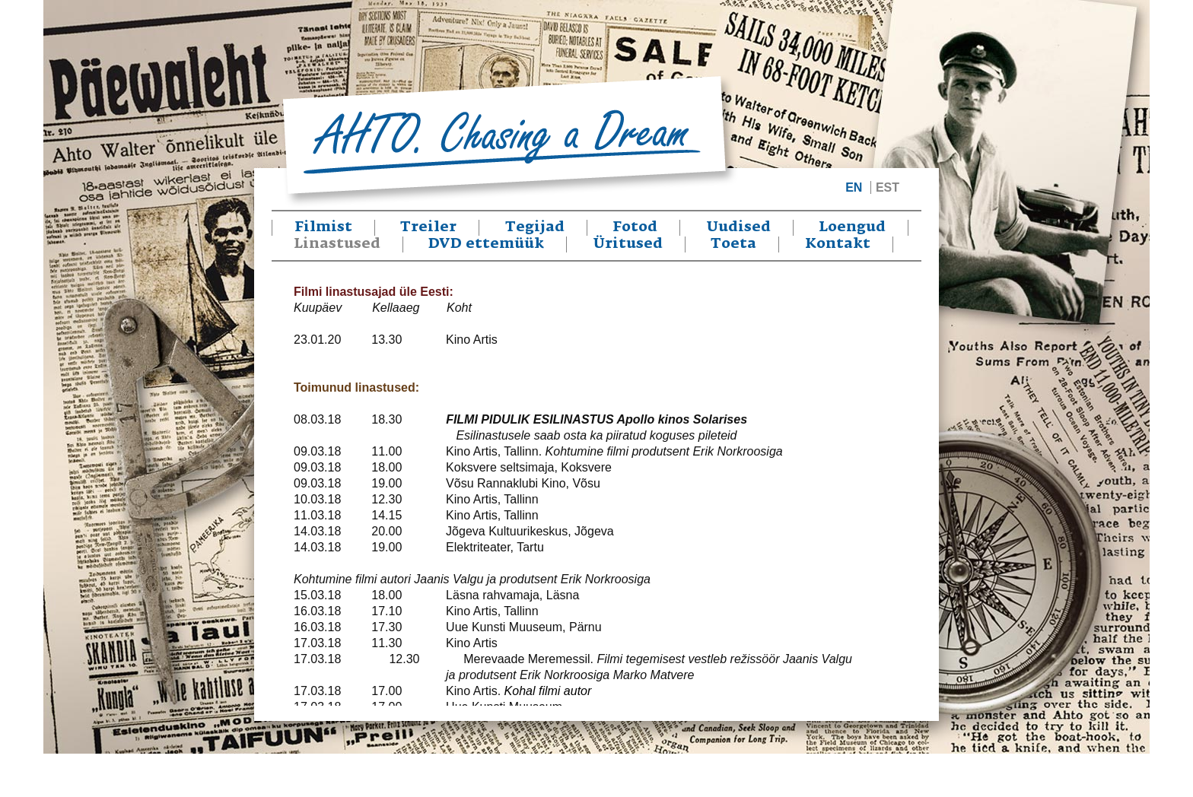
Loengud (852, 227)
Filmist (323, 227)
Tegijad (535, 227)
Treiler (428, 227)
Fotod (634, 227)
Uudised (738, 227)
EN (853, 187)
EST (887, 187)
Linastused (337, 244)
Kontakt (837, 244)
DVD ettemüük (486, 244)
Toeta (733, 244)
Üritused (628, 244)
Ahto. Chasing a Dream (509, 141)
